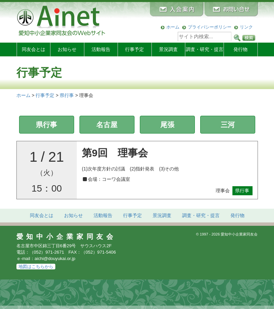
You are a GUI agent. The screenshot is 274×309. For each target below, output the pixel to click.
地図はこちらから (35, 266)
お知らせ (67, 49)
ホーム (172, 27)
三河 (228, 124)
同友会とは (33, 49)
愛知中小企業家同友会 (66, 236)
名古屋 (106, 124)
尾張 (167, 124)
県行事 (46, 124)
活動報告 (101, 49)
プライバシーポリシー (209, 27)
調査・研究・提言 (204, 49)
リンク (246, 27)
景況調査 (168, 49)
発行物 (240, 49)
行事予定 (134, 49)
